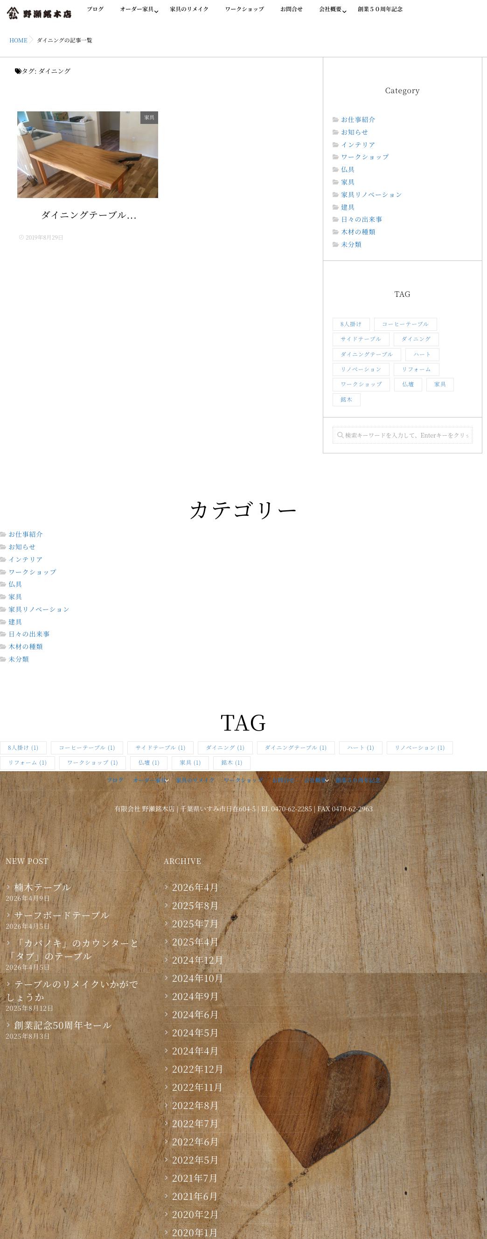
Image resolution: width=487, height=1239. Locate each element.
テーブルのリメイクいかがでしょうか (72, 991)
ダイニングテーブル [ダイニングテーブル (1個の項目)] (367, 354)
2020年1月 (195, 1232)
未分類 (351, 245)
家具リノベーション (372, 195)
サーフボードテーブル (62, 915)
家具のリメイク (189, 14)
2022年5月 (195, 1159)
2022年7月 (195, 1123)
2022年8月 (195, 1105)
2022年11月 (197, 1087)
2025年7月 (195, 923)
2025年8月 (195, 905)
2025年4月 (195, 941)
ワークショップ (244, 14)
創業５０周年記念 (380, 14)
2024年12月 (198, 959)
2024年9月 (195, 996)
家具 (151, 117)
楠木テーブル (42, 887)
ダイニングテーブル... (89, 216)
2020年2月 (195, 1214)
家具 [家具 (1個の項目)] (440, 384)
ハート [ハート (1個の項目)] (422, 354)
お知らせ (355, 133)
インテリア (358, 145)
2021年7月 (195, 1177)
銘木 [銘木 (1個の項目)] (347, 400)
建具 (348, 208)
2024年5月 (195, 1032)
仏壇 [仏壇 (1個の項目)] (408, 384)
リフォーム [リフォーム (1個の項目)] (416, 369)
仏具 (348, 170)
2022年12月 (198, 1068)
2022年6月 (195, 1141)
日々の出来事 (362, 220)
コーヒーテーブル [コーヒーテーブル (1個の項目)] (405, 324)
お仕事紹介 (358, 120)
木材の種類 (358, 232)
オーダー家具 (136, 14)
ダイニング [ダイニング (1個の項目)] (416, 339)
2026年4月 (195, 887)
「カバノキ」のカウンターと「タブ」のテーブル (72, 950)
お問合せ (291, 14)
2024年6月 (195, 1014)
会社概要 (330, 14)
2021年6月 (195, 1196)
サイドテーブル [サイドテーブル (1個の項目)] (361, 339)
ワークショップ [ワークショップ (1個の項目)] (361, 384)
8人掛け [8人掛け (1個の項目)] (351, 324)
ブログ (95, 14)
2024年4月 (195, 1050)
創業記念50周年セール (63, 1025)
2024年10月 (198, 978)
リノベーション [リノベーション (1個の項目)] (361, 369)
